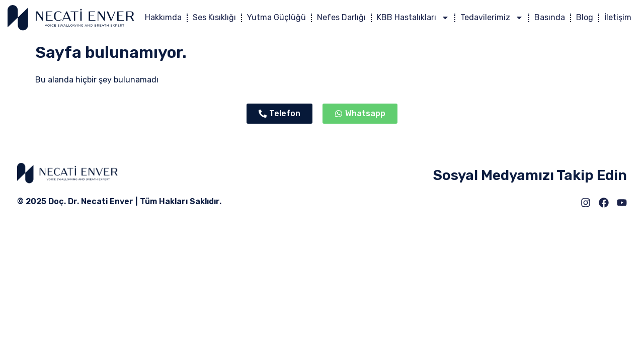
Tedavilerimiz (491, 18)
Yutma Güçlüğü (276, 17)
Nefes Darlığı (341, 17)
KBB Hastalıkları (413, 18)
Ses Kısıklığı (214, 17)
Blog (584, 17)
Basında (549, 17)
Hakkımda (163, 17)
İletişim (617, 17)
